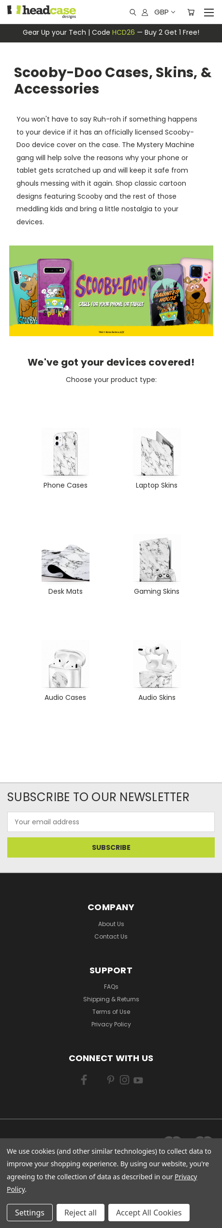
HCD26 (123, 32)
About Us (111, 924)
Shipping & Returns (111, 999)
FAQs (111, 986)
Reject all (80, 1212)
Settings (29, 1212)
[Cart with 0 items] (191, 12)
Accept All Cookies (149, 1212)
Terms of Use (111, 1012)
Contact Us (111, 936)
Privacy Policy (111, 1024)
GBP (164, 12)
